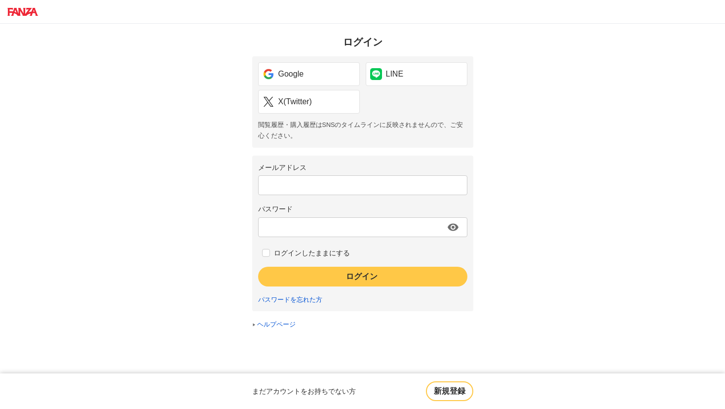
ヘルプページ (276, 324)
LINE (387, 74)
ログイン (362, 276)
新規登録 (449, 391)
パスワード (275, 209)
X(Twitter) (287, 102)
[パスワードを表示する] (453, 227)
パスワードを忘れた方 (290, 299)
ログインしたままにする (312, 253)
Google (283, 74)
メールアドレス (282, 167)
